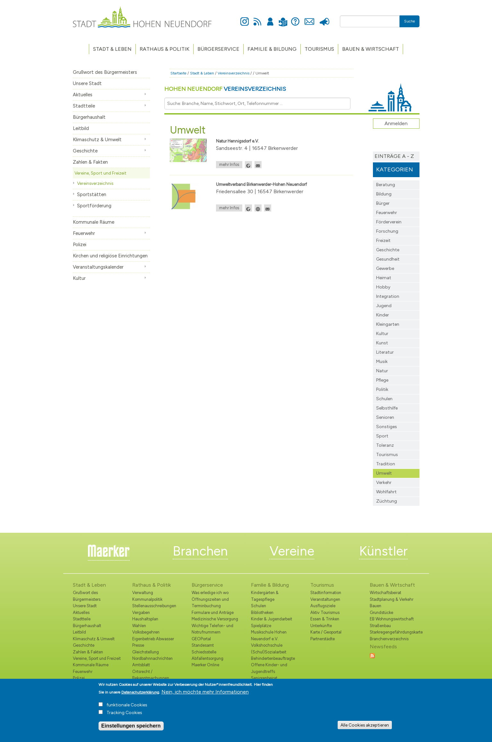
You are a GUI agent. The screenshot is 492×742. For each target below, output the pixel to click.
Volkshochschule (266, 645)
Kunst (382, 343)
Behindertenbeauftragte (273, 658)
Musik (382, 361)
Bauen (375, 605)
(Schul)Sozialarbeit (268, 652)
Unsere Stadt (87, 83)
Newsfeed (257, 18)
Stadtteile (84, 106)
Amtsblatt (141, 664)
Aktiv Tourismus (325, 612)
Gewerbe (385, 268)
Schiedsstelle (204, 652)
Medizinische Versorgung (215, 619)
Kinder (382, 315)
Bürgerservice (218, 49)
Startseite (178, 73)
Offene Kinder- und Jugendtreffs (269, 668)
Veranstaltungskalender (98, 267)
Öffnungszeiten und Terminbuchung (210, 602)
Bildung (384, 194)
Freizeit (383, 240)
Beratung (385, 184)
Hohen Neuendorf (225, 88)
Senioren (385, 417)
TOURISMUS (319, 49)
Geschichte (85, 151)
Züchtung (386, 501)
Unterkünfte (321, 625)
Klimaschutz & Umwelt (97, 139)
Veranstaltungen (325, 599)
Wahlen (139, 625)
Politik (382, 389)
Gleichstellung (145, 652)
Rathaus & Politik (164, 49)
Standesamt (203, 645)
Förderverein (388, 222)
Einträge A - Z (394, 156)
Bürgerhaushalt (89, 117)
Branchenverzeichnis (389, 638)
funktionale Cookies (127, 707)
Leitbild (81, 128)
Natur (382, 371)
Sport (382, 436)
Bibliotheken (262, 612)
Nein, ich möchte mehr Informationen (205, 694)
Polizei (79, 244)
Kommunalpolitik (147, 599)
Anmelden (270, 18)
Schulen (384, 398)
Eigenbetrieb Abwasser (153, 638)
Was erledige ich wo (210, 592)
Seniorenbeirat (264, 678)
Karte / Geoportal (325, 632)
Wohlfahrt (386, 492)
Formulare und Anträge (213, 612)
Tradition (385, 464)
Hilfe (295, 18)
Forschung (387, 231)
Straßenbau (380, 625)
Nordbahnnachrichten (152, 658)
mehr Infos (229, 164)
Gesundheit (388, 259)
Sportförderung (94, 206)
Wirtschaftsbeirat (385, 592)
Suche (409, 21)
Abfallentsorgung (207, 658)
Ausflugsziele (322, 605)
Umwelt (384, 473)
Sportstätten (91, 194)
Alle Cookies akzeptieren (365, 726)
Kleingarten (387, 324)
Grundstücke (381, 612)
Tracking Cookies (124, 714)
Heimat (383, 277)
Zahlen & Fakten (90, 162)
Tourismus (387, 454)
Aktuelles (82, 95)
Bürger (383, 203)
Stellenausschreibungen (154, 605)
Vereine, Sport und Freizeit (100, 173)
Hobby (383, 287)
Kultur (79, 278)
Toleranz (385, 445)
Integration (387, 296)
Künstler (383, 551)
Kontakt (309, 18)
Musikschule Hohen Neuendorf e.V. (269, 635)
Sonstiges (386, 426)
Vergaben (141, 612)
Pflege (382, 380)
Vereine (292, 551)
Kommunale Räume (93, 222)
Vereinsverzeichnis (95, 183)
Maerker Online (205, 664)
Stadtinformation (325, 592)
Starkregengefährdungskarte (394, 632)
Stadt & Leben (112, 49)
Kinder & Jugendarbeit (271, 619)
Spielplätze (261, 625)
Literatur (385, 352)
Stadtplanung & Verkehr (391, 599)
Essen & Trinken (324, 619)
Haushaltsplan (145, 619)
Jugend (384, 305)
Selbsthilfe (387, 408)
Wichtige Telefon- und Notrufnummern (212, 628)
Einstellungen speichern (131, 727)
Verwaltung (142, 592)
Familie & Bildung (272, 49)
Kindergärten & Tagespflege (265, 595)
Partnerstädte (322, 638)
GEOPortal (201, 638)
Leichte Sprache (283, 18)
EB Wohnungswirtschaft (392, 619)
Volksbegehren (146, 632)
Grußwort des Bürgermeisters (105, 72)
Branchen (200, 551)
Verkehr (384, 482)
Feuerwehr (84, 233)
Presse (324, 18)
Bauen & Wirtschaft (370, 49)
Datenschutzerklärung (140, 694)
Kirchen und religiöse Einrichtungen (110, 256)
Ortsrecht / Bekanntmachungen (150, 674)
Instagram (244, 18)
